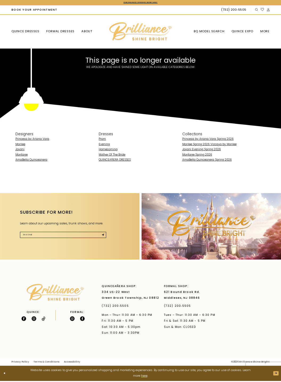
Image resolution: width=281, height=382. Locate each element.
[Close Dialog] (6, 374)
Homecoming (108, 150)
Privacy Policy (20, 363)
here (144, 377)
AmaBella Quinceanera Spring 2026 (207, 161)
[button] (268, 11)
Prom (102, 140)
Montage (21, 155)
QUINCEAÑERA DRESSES (115, 161)
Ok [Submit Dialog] (274, 374)
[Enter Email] (63, 237)
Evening (104, 145)
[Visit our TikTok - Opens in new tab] (43, 319)
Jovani (19, 150)
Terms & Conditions (47, 363)
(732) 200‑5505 (116, 307)
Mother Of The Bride (112, 155)
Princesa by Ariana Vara (32, 140)
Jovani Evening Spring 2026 (201, 150)
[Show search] (256, 11)
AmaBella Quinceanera (31, 161)
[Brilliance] (140, 33)
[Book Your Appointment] (34, 11)
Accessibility (72, 363)
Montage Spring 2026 (197, 155)
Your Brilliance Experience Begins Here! (140, 3)
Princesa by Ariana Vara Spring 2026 (208, 140)
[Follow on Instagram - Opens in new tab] (33, 319)
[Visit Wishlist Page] (262, 11)
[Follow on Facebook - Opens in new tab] (23, 319)
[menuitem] (34, 11)
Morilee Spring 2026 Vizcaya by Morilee (209, 145)
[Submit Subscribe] (101, 237)
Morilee (20, 145)
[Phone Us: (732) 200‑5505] (234, 11)
